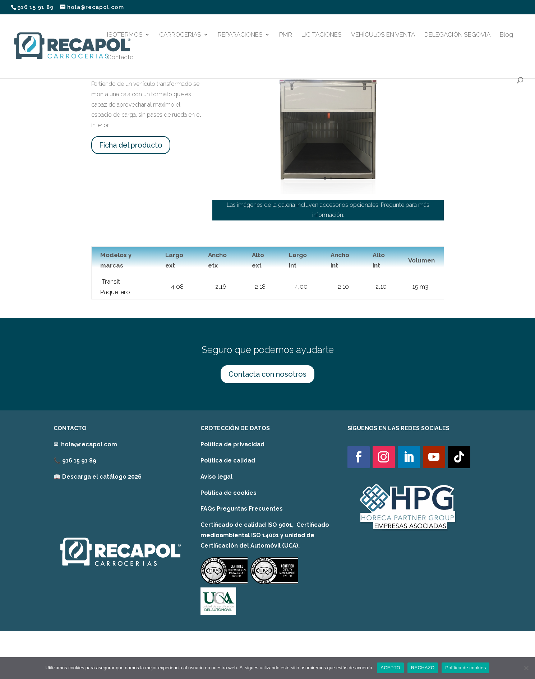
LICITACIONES (321, 35)
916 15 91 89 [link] (79, 460)
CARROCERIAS (180, 35)
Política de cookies (228, 492)
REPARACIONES (240, 35)
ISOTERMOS (125, 35)
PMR (285, 35)
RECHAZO (422, 667)
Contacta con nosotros (267, 374)
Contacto (120, 58)
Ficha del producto (130, 145)
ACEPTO (390, 667)
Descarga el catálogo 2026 (102, 476)
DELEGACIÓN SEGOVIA (457, 35)
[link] (98, 476)
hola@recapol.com (89, 444)
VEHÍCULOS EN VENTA (383, 35)
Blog (506, 35)
